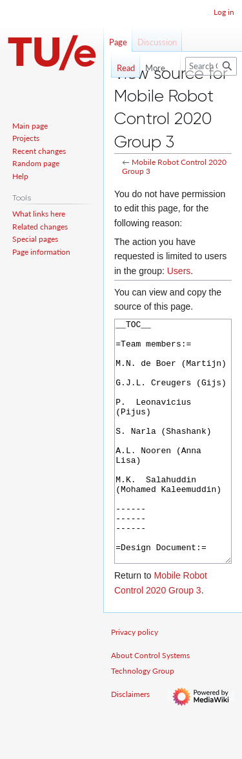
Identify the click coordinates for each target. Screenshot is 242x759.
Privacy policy (134, 680)
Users (179, 271)
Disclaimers (130, 742)
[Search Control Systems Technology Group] (211, 66)
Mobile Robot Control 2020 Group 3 (174, 166)
